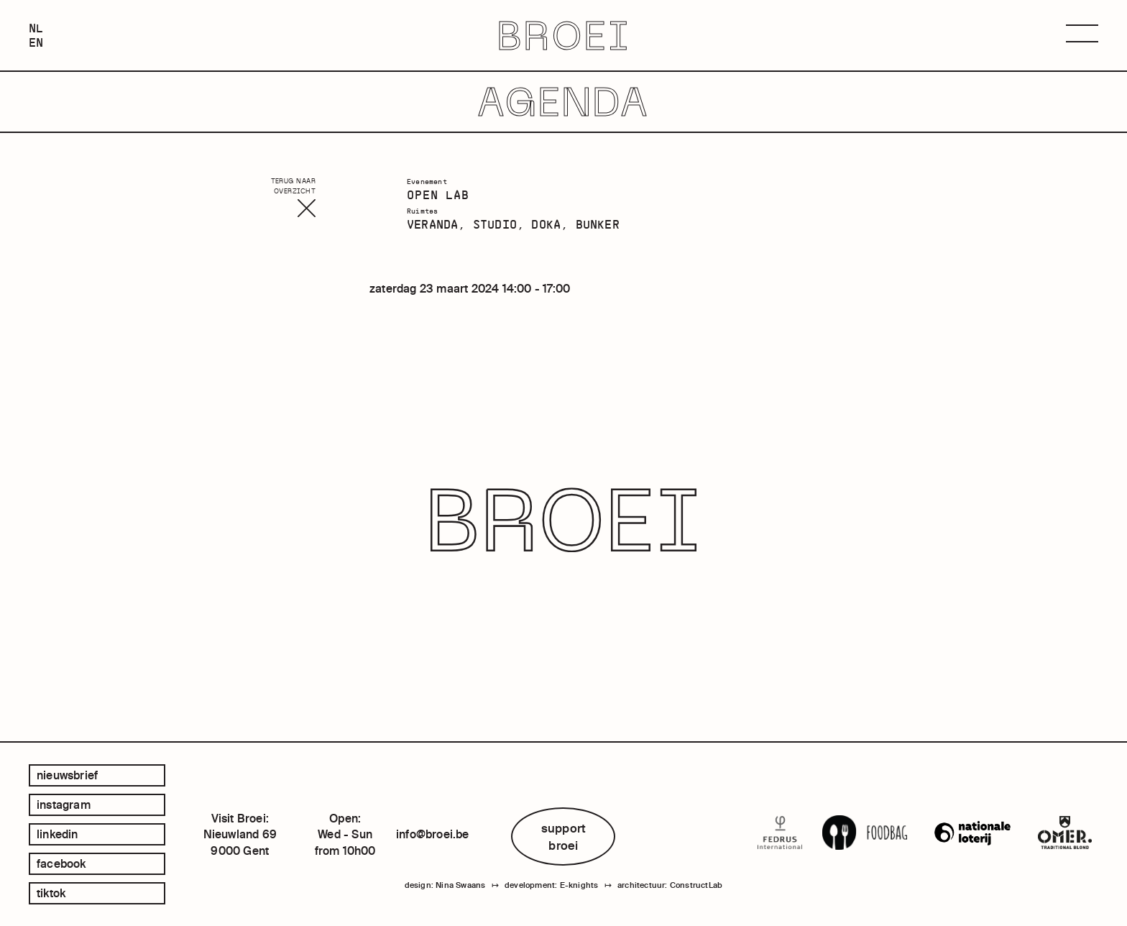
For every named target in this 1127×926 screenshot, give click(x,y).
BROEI (564, 35)
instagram (64, 804)
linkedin (57, 834)
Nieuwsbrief (67, 775)
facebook (61, 863)
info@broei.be (432, 834)
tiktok (51, 893)
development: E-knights (551, 885)
